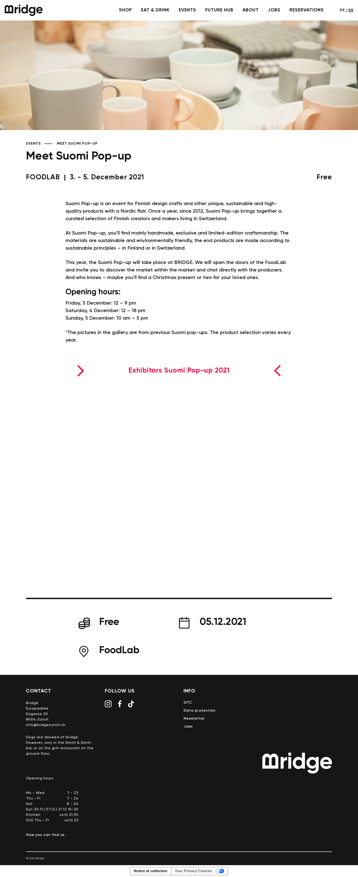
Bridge (24, 10)
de (342, 10)
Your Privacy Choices (193, 871)
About (250, 10)
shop (125, 10)
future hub (219, 10)
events (187, 10)
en (350, 10)
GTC (188, 703)
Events (33, 144)
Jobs (274, 10)
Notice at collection (150, 871)
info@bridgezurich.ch (46, 725)
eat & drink (155, 10)
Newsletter (194, 718)
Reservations (307, 10)
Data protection (200, 711)
